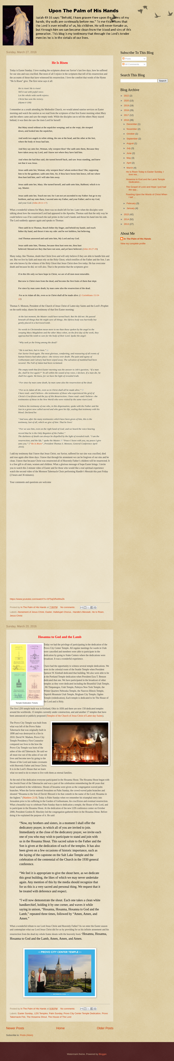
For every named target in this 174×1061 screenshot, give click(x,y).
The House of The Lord (59, 1017)
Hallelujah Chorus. (62, 612)
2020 (127, 100)
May (129, 158)
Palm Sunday (55, 1013)
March (130, 167)
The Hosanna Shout (37, 1017)
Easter (49, 612)
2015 (127, 214)
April (129, 163)
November (132, 129)
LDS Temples (41, 1013)
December (132, 124)
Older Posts (105, 1028)
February (131, 203)
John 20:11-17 (39, 203)
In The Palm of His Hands (137, 238)
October (131, 133)
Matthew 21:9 (29, 797)
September (132, 138)
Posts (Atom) (26, 1035)
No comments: (68, 607)
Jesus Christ (16, 615)
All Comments (130, 64)
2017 (127, 115)
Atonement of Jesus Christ (31, 612)
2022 (127, 95)
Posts (126, 58)
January (131, 208)
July (129, 148)
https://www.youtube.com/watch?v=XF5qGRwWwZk (37, 599)
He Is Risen (36, 443)
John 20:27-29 (90, 249)
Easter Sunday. (25, 1013)
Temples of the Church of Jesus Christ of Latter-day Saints (75, 715)
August (130, 143)
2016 (127, 120)
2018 (127, 110)
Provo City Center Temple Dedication (82, 1013)
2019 (127, 105)
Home (60, 1028)
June (129, 153)
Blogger (103, 1054)
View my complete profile (133, 243)
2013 (127, 224)
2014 (127, 219)
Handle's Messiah (82, 612)
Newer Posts (15, 1028)
